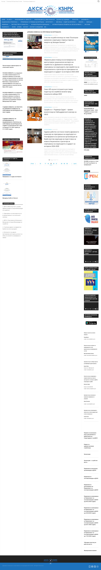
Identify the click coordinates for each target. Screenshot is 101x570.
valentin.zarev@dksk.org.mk (91, 388)
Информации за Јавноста (23, 19)
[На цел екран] (97, 261)
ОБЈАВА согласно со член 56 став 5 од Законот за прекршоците (91, 163)
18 (48, 163)
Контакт (3, 1)
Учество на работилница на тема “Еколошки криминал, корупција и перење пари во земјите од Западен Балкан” (61, 40)
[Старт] (86, 261)
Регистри (75, 19)
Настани (87, 24)
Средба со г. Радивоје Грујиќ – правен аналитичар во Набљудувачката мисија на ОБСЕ (60, 112)
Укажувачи (5, 27)
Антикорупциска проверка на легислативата (66, 24)
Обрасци (89, 22)
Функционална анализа (90, 550)
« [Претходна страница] (35, 163)
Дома (3, 19)
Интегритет (49, 22)
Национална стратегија (9, 22)
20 (53, 163)
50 (67, 163)
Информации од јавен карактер (44, 19)
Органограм (87, 454)
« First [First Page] (32, 163)
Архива (19, 27)
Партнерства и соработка (19, 24)
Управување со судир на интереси (12, 176)
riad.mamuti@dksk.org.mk (91, 339)
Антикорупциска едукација (40, 24)
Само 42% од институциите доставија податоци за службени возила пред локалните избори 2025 (58, 91)
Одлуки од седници (62, 19)
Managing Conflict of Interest (10, 198)
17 (45, 163)
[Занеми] (95, 261)
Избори (81, 22)
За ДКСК (9, 19)
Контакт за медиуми (36, 27)
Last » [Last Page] (75, 163)
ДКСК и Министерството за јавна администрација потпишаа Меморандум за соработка (13, 208)
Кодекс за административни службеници (89, 446)
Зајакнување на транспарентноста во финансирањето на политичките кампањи (12, 215)
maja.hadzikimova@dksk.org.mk (92, 355)
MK (45, 27)
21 (56, 163)
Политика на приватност (29, 1)
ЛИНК (85, 95)
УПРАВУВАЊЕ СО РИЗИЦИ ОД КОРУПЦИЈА (32, 22)
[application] (91, 259)
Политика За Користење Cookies (14, 1)
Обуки (14, 27)
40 (64, 163)
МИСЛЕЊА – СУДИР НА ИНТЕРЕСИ (65, 22)
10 (40, 163)
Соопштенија (48, 35)
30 (61, 163)
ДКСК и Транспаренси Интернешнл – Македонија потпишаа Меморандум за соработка (13, 222)
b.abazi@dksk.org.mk (90, 369)
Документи (84, 19)
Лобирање (5, 24)
